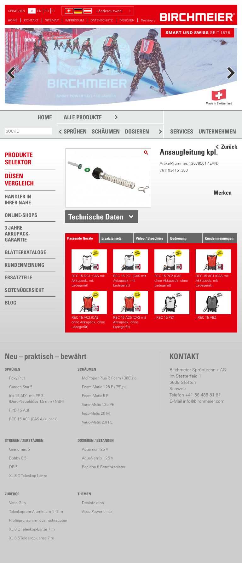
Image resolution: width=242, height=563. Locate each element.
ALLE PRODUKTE (83, 117)
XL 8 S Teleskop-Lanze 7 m (31, 538)
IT (53, 11)
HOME (12, 20)
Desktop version (152, 20)
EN (39, 11)
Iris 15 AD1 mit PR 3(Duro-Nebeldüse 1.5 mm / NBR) (36, 398)
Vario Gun (17, 502)
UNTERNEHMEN (217, 131)
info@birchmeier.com (203, 401)
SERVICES (181, 131)
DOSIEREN (137, 131)
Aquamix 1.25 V (95, 449)
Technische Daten (96, 216)
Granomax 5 (19, 449)
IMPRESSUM (74, 20)
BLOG (10, 302)
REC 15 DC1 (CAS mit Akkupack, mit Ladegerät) (89, 268)
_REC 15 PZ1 (171, 305)
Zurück (229, 147)
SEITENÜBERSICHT (24, 290)
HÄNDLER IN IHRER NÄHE (18, 199)
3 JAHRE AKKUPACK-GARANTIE (17, 234)
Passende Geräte (80, 238)
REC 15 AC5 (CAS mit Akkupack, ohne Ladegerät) (130, 310)
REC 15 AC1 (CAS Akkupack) (33, 419)
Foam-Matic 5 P (95, 395)
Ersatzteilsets (111, 238)
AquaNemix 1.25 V (97, 458)
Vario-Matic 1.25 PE (98, 404)
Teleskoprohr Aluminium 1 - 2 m (36, 511)
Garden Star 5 (20, 386)
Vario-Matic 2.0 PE (97, 422)
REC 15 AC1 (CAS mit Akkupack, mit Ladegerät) (213, 268)
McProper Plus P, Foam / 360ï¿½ (109, 378)
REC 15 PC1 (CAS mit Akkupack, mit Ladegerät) (130, 268)
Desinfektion (93, 502)
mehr (30, 39)
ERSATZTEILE (18, 277)
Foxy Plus (17, 378)
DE (32, 11)
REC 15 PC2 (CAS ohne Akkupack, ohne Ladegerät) (171, 268)
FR (47, 11)
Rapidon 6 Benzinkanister (103, 466)
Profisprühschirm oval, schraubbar (38, 520)
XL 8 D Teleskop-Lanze (28, 475)
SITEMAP (52, 20)
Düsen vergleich (19, 179)
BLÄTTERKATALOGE (25, 252)
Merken (223, 192)
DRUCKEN (126, 20)
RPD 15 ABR (20, 410)
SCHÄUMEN (106, 131)
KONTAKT (31, 20)
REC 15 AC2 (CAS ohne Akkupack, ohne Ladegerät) (89, 310)
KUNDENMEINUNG (24, 265)
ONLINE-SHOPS (21, 215)
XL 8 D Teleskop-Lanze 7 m (32, 529)
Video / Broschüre (149, 238)
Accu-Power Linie (97, 511)
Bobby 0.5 (17, 458)
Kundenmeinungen (219, 238)
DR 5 (13, 466)
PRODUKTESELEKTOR (19, 158)
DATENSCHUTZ (101, 20)
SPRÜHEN (75, 131)
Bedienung (178, 238)
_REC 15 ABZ (213, 305)
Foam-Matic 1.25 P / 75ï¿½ (104, 386)
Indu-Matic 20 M (96, 413)
